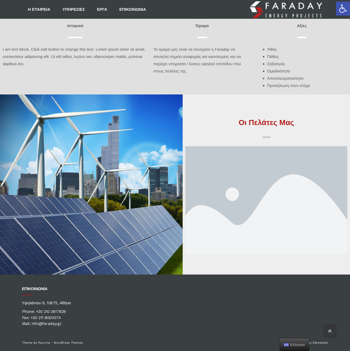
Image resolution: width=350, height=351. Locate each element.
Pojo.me (44, 343)
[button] (343, 9)
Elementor (320, 343)
